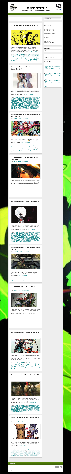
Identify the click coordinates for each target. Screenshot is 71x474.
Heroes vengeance (36, 56)
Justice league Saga (34, 279)
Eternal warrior (13, 365)
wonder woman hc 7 (14, 108)
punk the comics (19, 453)
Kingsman (12, 280)
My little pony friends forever (19, 59)
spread (35, 453)
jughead (24, 57)
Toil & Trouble (30, 107)
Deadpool (35, 407)
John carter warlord (35, 451)
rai (25, 410)
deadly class (33, 147)
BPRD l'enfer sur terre (17, 279)
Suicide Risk (13, 454)
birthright (20, 234)
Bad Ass (30, 278)
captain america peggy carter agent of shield (24, 407)
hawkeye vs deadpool (24, 237)
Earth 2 (30, 235)
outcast (25, 150)
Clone (22, 279)
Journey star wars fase (19, 57)
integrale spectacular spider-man (30, 148)
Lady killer (23, 366)
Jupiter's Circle (37, 103)
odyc (36, 366)
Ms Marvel (31, 149)
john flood (33, 103)
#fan (30, 97)
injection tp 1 (13, 57)
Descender (21, 235)
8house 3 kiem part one (34, 97)
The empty (19, 107)
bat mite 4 (25, 98)
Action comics (31, 54)
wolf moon (30, 367)
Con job (34, 234)
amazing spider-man (14, 363)
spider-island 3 (37, 106)
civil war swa (25, 147)
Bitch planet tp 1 (30, 55)
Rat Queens (25, 239)
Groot (32, 56)
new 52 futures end (22, 410)
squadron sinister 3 (14, 107)
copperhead (35, 55)
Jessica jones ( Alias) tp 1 (23, 103)
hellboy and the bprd (17, 366)
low (14, 410)
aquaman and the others (23, 233)
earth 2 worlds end (34, 235)
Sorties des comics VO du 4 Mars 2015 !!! (25, 201)
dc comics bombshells (18, 99)
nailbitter (16, 410)
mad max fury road (23, 149)
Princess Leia (18, 239)
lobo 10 (25, 104)
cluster (32, 234)
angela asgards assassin (22, 363)
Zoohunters (27, 455)
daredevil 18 (13, 99)
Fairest (20, 365)
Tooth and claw (18, 455)
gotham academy (36, 408)
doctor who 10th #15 (32, 99)
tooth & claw (36, 410)
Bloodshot (31, 449)
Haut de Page (12, 463)
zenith (14, 411)
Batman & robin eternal (23, 55)
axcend (18, 55)
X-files (29, 60)
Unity (32, 240)
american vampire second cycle (26, 146)
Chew (32, 407)
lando (33, 57)
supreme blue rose (24, 240)
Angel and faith (20, 98)
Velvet (22, 455)
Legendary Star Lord (28, 366)
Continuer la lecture (35, 51)
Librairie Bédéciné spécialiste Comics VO (19, 58)
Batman (33, 278)
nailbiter (15, 150)
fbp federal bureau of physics (29, 100)
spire (31, 150)
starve (20, 60)
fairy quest (27, 408)
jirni (36, 148)
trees (28, 367)
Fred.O (20, 118)
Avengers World (33, 233)
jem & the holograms (15, 103)
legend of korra (20, 104)
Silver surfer (32, 106)
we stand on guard (24, 60)
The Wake (35, 454)
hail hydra (19, 102)
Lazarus (17, 104)
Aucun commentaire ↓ (25, 118)
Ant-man (27, 363)
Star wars (17, 60)
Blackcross (28, 234)
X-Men (17, 241)
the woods (23, 107)
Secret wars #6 (27, 59)
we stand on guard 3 (35, 107)
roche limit (20, 367)
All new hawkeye (31, 232)
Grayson (26, 236)
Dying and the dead (21, 100)
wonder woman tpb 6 (21, 108)
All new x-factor (36, 362)
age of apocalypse (32, 145)
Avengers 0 (15, 55)
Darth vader (29, 147)
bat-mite (37, 146)
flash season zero (37, 100)
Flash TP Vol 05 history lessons (16, 101)
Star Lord (38, 453)
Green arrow (37, 101)
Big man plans (16, 234)
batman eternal (23, 449)
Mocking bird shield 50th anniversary (30, 105)
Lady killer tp (13, 104)
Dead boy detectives (16, 235)
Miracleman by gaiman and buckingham (17, 105)
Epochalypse (38, 364)
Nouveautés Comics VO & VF (19, 54)
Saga (15, 240)
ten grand (32, 454)
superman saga (25, 280)
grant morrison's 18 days (21, 56)
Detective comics (25, 99)
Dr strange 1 (15, 56)
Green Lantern (28, 56)
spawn (33, 453)
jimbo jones (29, 103)
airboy (36, 145)
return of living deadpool (31, 239)
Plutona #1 (26, 106)
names (34, 238)
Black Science (24, 234)
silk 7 (29, 106)
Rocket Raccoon (28, 453)
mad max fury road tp (29, 104)
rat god (22, 239)
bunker (21, 147)
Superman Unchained (18, 454)
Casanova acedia (29, 98)
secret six (27, 410)
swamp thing (29, 240)
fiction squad (16, 236)
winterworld (36, 240)
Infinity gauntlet (22, 148)
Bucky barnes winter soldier (15, 147)
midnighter (37, 58)
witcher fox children (16, 151)
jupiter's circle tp (28, 57)
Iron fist (33, 237)
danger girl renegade (36, 98)
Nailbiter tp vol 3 (16, 106)
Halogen (15, 237)
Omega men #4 (21, 106)
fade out (17, 365)
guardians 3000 (25, 409)
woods (14, 241)
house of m (23, 102)
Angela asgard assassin (15, 233)
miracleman (13, 59)
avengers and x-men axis (31, 406)
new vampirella (32, 452)
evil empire (23, 408)
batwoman (36, 278)
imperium (27, 102)
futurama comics (24, 101)
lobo (19, 149)
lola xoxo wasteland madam (31, 58)
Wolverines (34, 367)
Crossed (25, 279)
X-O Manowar (27, 108)
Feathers (12, 236)
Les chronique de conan (18, 280)
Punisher (17, 367)
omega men (22, 150)
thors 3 (26, 107)
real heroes (24, 453)
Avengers (28, 233)
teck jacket (28, 454)
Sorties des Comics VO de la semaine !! (24, 25)
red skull (28, 150)
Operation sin (13, 367)
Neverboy (18, 150)
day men (36, 449)
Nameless (31, 238)
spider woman (18, 240)
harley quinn (19, 237)
